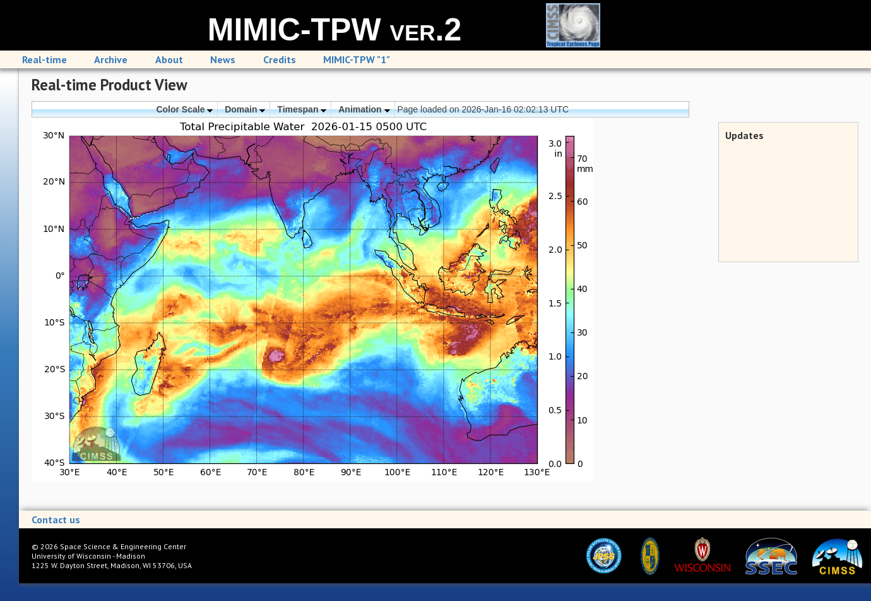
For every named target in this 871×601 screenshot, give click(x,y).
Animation (363, 109)
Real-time (44, 59)
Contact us (56, 519)
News (222, 59)
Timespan (301, 109)
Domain (245, 109)
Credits (279, 59)
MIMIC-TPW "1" (356, 59)
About (169, 59)
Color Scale (184, 109)
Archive (110, 59)
